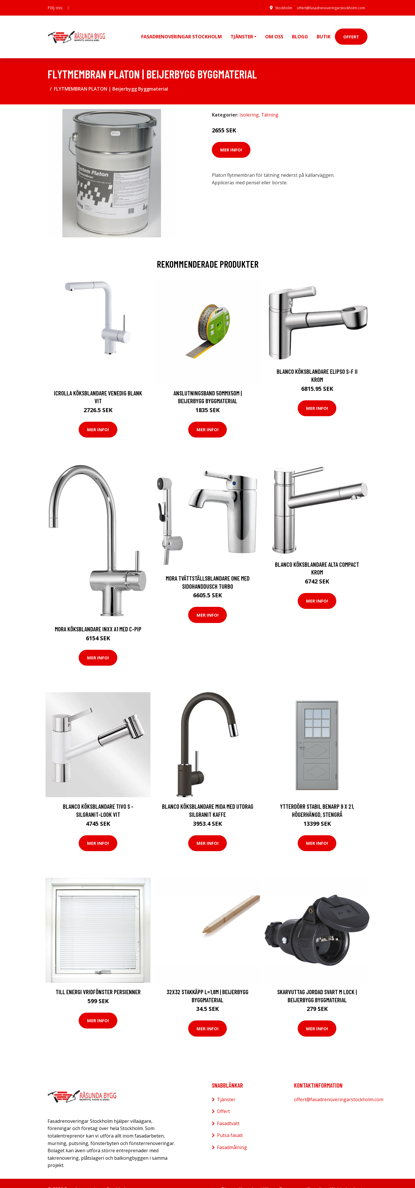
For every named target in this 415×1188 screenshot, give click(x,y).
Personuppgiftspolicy (302, 1177)
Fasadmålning (232, 1135)
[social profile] (68, 7)
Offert (351, 30)
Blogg (300, 30)
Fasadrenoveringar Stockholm (181, 30)
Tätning (269, 103)
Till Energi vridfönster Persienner (98, 979)
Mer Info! (231, 138)
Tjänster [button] (242, 30)
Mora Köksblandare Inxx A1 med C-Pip (98, 617)
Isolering (249, 103)
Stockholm (269, 7)
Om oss (274, 30)
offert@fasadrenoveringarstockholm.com (324, 7)
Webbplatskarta (347, 1177)
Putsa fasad (229, 1123)
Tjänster (226, 1087)
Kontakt (247, 1177)
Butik (324, 30)
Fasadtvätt (228, 1111)
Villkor (268, 1177)
